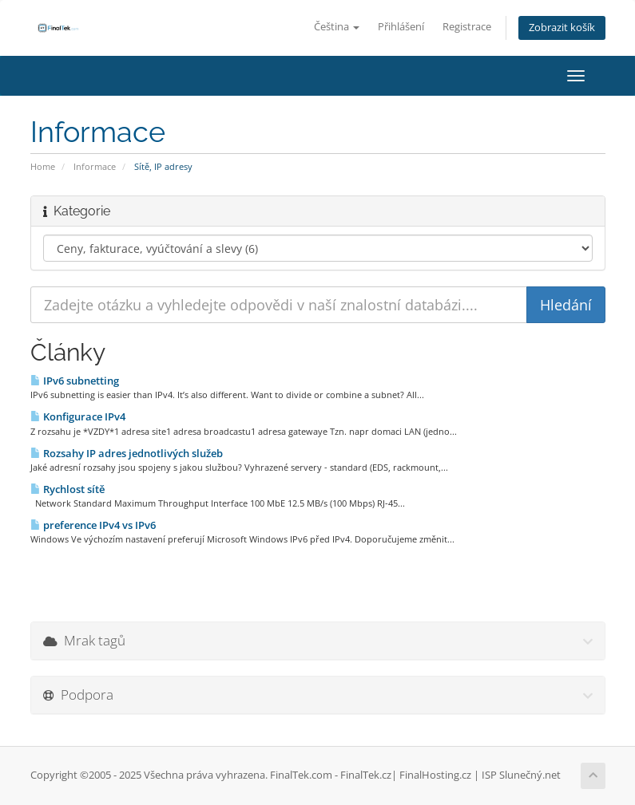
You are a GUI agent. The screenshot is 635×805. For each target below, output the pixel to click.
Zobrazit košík (562, 27)
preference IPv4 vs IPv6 (93, 525)
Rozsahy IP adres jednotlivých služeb (126, 453)
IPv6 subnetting (74, 380)
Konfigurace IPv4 (77, 416)
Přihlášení (401, 27)
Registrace (467, 27)
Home (42, 166)
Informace (94, 166)
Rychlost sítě (67, 489)
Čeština (336, 27)
